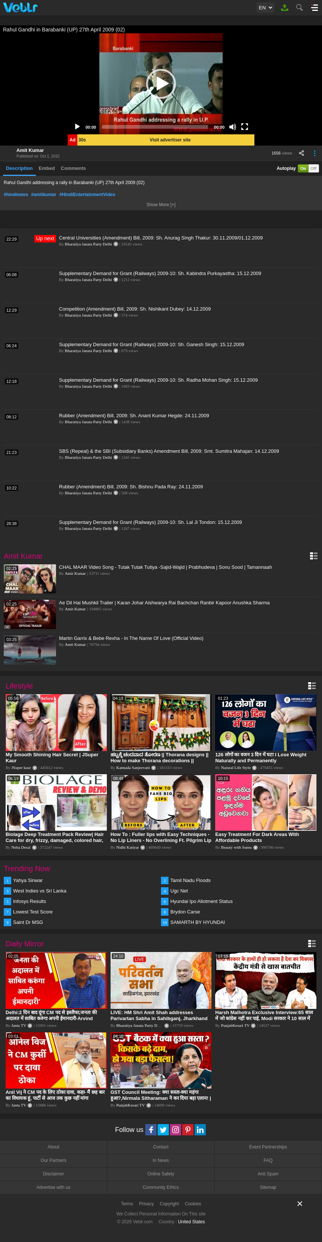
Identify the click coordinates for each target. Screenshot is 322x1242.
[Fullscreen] (244, 127)
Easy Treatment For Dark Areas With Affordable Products (257, 837)
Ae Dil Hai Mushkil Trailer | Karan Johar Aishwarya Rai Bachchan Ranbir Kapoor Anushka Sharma (164, 602)
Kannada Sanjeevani (133, 767)
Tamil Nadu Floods (190, 880)
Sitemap (268, 1187)
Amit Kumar (30, 150)
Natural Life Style (236, 767)
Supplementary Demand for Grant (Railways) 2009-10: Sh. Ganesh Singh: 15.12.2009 (151, 344)
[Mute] (232, 127)
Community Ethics (161, 1187)
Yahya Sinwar (28, 880)
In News (161, 1160)
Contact (160, 1147)
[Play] (77, 127)
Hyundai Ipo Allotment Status (201, 901)
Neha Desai (21, 847)
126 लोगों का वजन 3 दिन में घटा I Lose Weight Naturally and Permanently (260, 757)
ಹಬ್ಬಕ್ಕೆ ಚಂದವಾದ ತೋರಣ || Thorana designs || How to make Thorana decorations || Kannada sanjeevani (160, 760)
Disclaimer (53, 1174)
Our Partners (53, 1160)
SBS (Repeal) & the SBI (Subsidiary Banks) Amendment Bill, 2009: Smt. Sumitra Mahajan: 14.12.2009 (169, 451)
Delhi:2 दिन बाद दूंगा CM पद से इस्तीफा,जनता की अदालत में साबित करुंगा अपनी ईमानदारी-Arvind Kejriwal (51, 1018)
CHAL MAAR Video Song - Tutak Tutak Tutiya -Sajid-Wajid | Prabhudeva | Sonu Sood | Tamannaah (165, 567)
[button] (161, 84)
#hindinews (16, 194)
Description (19, 168)
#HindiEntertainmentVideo (87, 194)
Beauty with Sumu (236, 847)
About (53, 1147)
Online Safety (160, 1174)
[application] (161, 83)
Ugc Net (179, 891)
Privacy (146, 1203)
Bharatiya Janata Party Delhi (88, 244)
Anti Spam (268, 1174)
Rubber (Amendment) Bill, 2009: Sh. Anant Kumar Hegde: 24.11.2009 (134, 415)
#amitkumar (43, 194)
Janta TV (19, 1025)
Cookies (193, 1203)
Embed (47, 168)
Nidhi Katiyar (127, 847)
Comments (73, 168)
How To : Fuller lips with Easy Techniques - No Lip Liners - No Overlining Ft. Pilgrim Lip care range (161, 840)
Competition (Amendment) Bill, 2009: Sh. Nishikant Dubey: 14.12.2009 (135, 309)
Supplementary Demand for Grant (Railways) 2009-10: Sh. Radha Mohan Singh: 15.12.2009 (158, 380)
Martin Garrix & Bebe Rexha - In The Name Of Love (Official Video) (131, 638)
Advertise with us (54, 1187)
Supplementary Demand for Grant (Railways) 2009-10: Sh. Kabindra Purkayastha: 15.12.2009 (160, 273)
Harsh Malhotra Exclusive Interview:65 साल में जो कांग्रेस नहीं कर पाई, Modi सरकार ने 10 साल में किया (264, 1018)
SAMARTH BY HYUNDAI (197, 922)
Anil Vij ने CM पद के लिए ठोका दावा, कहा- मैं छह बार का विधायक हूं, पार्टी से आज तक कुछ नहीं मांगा (55, 1095)
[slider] (155, 127)
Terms (127, 1203)
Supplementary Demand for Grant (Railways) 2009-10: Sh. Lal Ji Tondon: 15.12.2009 (150, 522)
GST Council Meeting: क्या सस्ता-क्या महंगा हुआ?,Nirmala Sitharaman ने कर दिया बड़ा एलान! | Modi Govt (161, 1098)
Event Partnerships (268, 1147)
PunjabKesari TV (235, 1025)
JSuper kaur (21, 767)
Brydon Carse (185, 912)
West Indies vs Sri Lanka (39, 891)
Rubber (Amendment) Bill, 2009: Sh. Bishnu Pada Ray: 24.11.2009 (131, 486)
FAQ (268, 1160)
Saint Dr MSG (28, 922)
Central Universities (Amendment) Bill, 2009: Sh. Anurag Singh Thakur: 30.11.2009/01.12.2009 (161, 238)
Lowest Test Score (33, 912)
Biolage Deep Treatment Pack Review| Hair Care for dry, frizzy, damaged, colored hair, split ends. (55, 840)
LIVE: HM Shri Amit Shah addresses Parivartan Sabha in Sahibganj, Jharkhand (159, 1015)
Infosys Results (29, 901)
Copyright (169, 1203)
